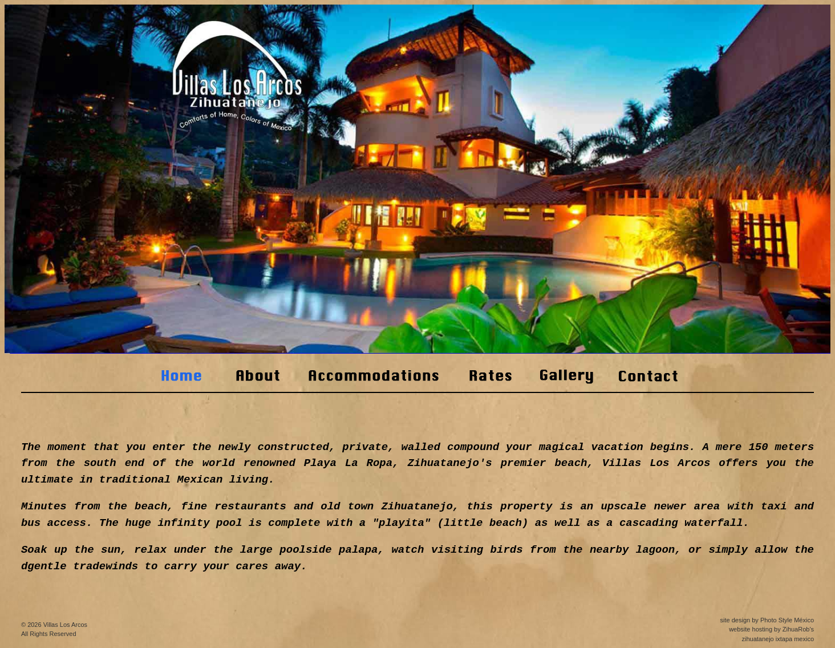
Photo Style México (787, 620)
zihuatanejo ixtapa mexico (777, 638)
